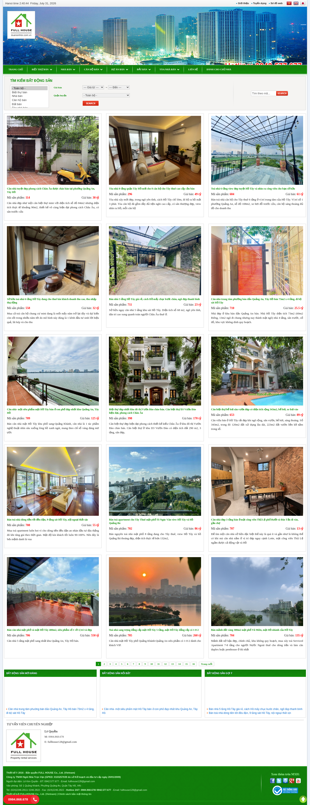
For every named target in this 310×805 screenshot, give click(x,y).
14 (179, 664)
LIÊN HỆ (193, 69)
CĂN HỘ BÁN (93, 69)
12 (165, 664)
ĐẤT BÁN (144, 69)
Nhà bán (29, 96)
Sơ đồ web (277, 3)
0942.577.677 (51, 781)
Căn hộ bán (29, 100)
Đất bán (29, 104)
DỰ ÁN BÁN (119, 69)
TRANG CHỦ (15, 69)
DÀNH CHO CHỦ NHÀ (218, 69)
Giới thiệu (243, 3)
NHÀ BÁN (68, 69)
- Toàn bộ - (29, 88)
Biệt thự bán (29, 92)
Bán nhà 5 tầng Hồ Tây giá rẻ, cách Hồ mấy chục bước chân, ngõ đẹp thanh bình (255, 711)
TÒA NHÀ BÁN (169, 69)
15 (186, 664)
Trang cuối (206, 664)
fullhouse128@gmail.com (62, 741)
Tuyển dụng (260, 3)
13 (172, 664)
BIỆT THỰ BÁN (42, 69)
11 (158, 664)
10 (151, 664)
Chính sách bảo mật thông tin (74, 794)
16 (193, 664)
